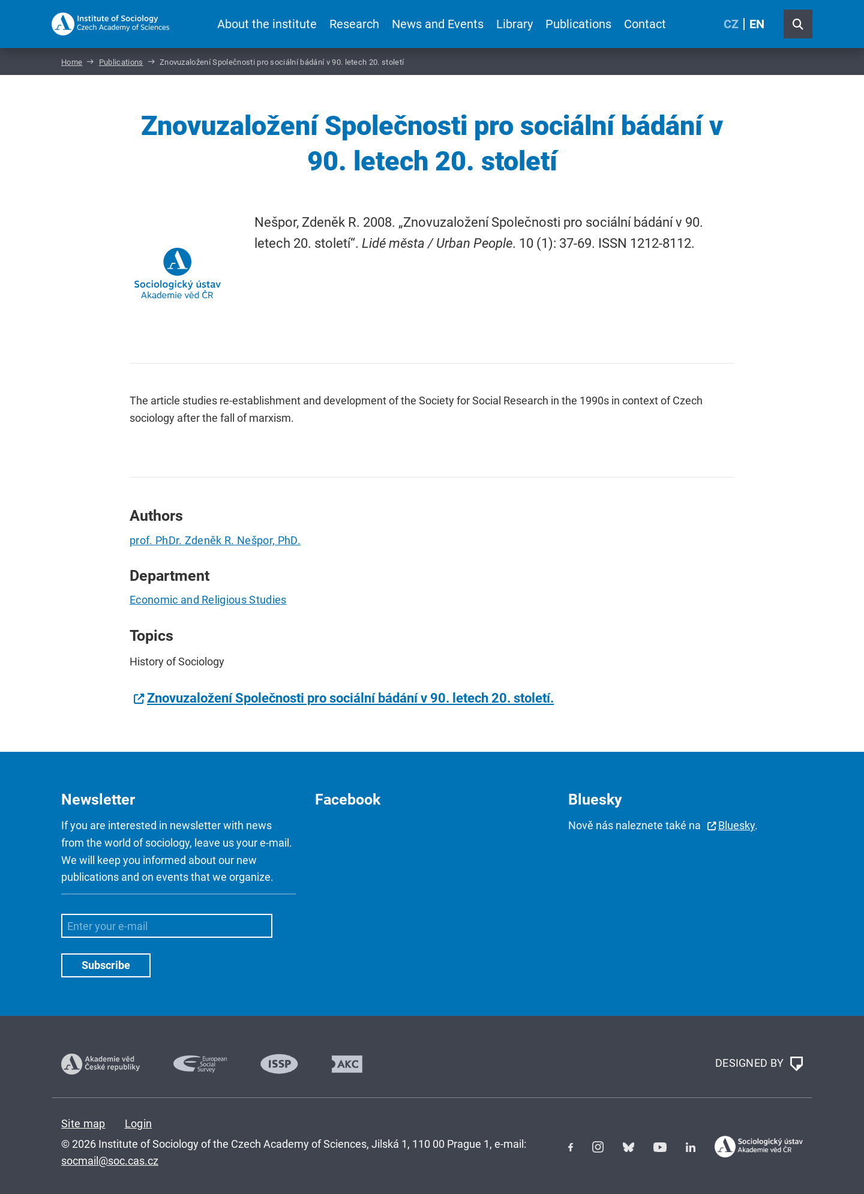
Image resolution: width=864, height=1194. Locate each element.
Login (138, 1123)
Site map (83, 1123)
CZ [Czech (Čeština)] (731, 24)
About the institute (267, 24)
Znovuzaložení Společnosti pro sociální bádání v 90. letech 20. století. (350, 698)
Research (354, 24)
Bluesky (736, 825)
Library (514, 24)
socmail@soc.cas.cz (109, 1160)
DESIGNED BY (759, 1064)
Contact (645, 24)
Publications (578, 24)
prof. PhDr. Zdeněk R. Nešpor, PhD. (215, 540)
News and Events (438, 24)
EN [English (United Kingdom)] (756, 24)
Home (71, 62)
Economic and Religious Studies (208, 599)
